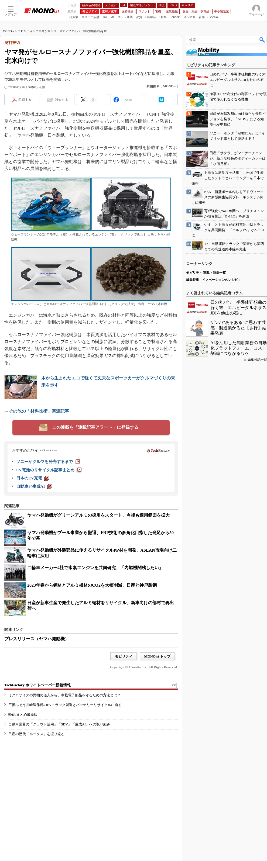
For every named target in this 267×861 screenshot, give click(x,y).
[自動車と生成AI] (34, 486)
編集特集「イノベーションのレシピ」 (213, 280)
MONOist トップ (157, 656)
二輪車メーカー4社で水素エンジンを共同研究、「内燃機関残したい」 (95, 567)
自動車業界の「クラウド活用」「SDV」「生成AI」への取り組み (59, 724)
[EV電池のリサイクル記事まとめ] (48, 470)
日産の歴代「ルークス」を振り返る (36, 734)
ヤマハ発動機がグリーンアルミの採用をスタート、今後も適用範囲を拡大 (98, 515)
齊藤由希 (153, 86)
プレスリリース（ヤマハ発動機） (36, 639)
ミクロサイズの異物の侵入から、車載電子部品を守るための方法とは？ (64, 695)
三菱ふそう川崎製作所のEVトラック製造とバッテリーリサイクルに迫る (65, 705)
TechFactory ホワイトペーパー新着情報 (37, 685)
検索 (262, 39)
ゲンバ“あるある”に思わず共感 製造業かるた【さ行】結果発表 (238, 328)
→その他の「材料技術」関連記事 (36, 411)
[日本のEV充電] (32, 478)
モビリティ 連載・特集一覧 (206, 273)
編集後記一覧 (257, 360)
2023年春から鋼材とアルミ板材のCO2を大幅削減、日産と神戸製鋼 (92, 585)
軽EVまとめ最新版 (22, 715)
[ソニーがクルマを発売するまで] (48, 461)
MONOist (9, 31)
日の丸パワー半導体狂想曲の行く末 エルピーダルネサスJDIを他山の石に (238, 307)
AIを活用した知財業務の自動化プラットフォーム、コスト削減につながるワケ (238, 348)
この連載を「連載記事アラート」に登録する (95, 427)
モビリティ (25, 31)
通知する (61, 100)
